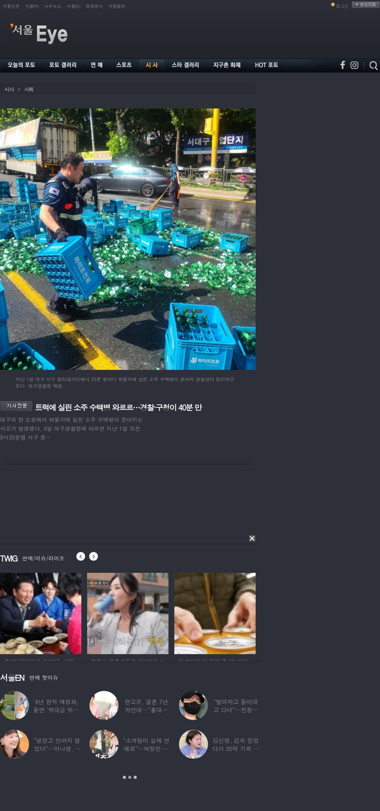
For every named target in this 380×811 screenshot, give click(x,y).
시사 (9, 89)
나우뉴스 (52, 6)
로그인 (342, 6)
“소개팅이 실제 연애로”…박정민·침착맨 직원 (146, 748)
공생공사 (94, 6)
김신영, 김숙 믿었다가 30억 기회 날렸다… (235, 748)
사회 (28, 89)
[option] (40, 612)
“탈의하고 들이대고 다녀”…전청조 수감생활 (235, 710)
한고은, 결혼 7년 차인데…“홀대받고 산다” (146, 710)
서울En (73, 6)
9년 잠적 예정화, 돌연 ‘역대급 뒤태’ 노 (57, 710)
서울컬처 (117, 6)
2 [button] (129, 777)
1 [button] (124, 777)
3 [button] (135, 777)
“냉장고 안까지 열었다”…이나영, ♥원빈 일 (56, 748)
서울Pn (32, 6)
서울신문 (11, 6)
